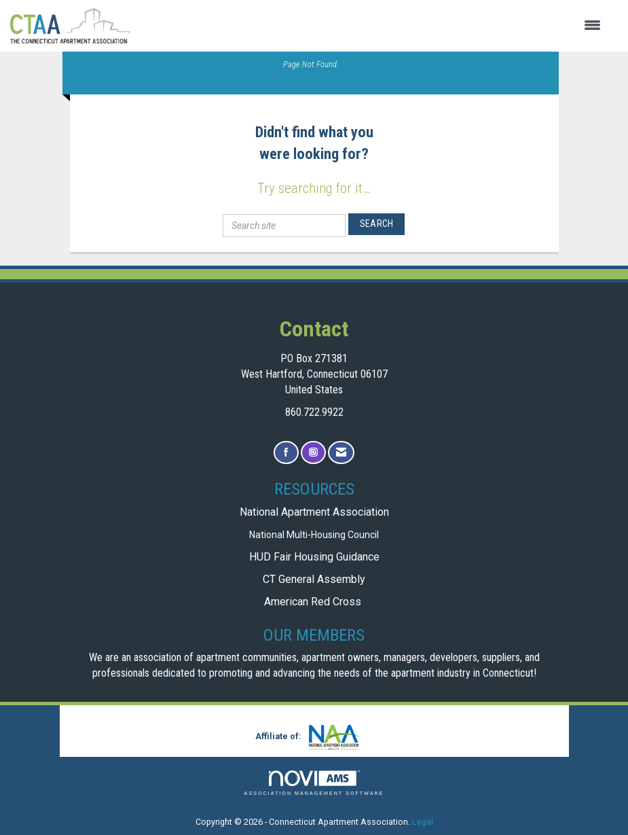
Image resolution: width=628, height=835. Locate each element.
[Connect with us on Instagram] (313, 453)
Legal (422, 822)
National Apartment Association (314, 511)
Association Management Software (314, 783)
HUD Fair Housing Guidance (314, 556)
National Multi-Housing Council (314, 534)
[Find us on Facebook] (286, 453)
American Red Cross (314, 601)
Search (377, 223)
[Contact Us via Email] (341, 453)
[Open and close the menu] (372, 25)
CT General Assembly (314, 579)
